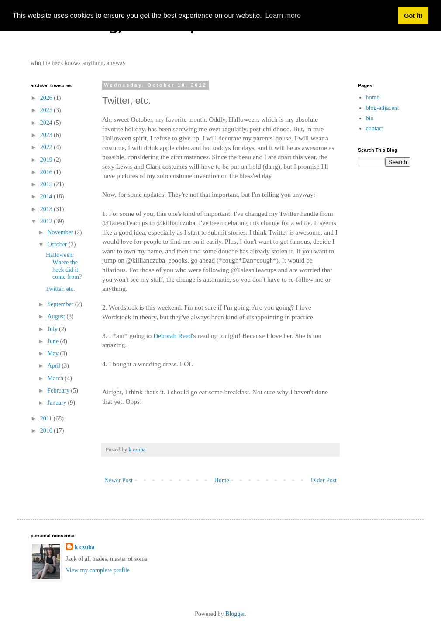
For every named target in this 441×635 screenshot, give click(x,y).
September (61, 304)
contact (374, 128)
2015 (47, 184)
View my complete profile (98, 570)
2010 (47, 430)
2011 (47, 418)
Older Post (324, 480)
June (53, 341)
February (59, 390)
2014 (47, 196)
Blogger (235, 614)
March (56, 378)
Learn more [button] (283, 15)
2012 (47, 221)
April (54, 365)
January (57, 402)
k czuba (85, 547)
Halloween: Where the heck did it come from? (64, 266)
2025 (47, 110)
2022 (47, 147)
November (61, 232)
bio (370, 118)
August (56, 316)
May (53, 353)
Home (221, 480)
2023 (47, 135)
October (58, 244)
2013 (47, 209)
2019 (47, 160)
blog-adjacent (382, 108)
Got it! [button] (413, 15)
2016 (47, 172)
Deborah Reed (172, 335)
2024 (47, 122)
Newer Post (118, 480)
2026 (47, 98)
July (53, 329)
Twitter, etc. (60, 289)
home (372, 97)
